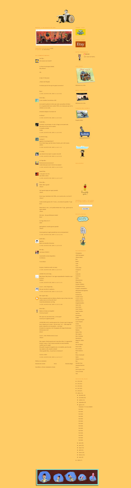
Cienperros (78, 269)
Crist (77, 271)
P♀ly (40, 151)
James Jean (78, 305)
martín (41, 238)
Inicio (55, 363)
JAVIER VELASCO (44, 273)
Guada (41, 122)
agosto (80, 404)
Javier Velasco (79, 309)
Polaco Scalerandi (80, 355)
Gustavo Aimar (79, 299)
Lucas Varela (79, 328)
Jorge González (79, 311)
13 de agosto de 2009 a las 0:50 (50, 245)
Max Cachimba (79, 336)
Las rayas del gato (80, 319)
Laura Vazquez (79, 321)
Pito (40, 249)
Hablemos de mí (79, 301)
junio (80, 445)
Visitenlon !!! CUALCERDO (85, 406)
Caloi (77, 263)
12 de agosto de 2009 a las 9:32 (50, 156)
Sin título (80, 409)
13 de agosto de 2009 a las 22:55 (50, 291)
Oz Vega (41, 160)
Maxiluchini (78, 338)
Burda (77, 261)
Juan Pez (78, 313)
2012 (78, 386)
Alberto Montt (79, 257)
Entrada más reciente (40, 363)
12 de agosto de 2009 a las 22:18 (50, 234)
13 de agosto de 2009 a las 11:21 (50, 282)
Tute (77, 373)
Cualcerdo (78, 274)
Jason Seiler (78, 307)
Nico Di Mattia (79, 344)
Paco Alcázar (79, 348)
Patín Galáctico (79, 350)
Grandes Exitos (79, 296)
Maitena (77, 330)
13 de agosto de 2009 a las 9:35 (50, 269)
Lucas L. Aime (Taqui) (44, 286)
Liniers (77, 323)
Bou (77, 259)
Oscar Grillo (79, 346)
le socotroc (46, 49)
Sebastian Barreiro (80, 365)
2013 (78, 383)
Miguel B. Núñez (80, 340)
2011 (78, 388)
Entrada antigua (69, 363)
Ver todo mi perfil (89, 56)
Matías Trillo (79, 332)
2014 (78, 381)
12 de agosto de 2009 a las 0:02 (50, 93)
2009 (78, 393)
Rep (76, 361)
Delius (77, 278)
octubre (81, 400)
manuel (41, 171)
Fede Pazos (78, 292)
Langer (77, 317)
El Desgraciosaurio (80, 286)
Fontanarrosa (79, 294)
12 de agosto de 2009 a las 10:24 (50, 167)
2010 (78, 390)
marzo (80, 452)
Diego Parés (78, 282)
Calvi (77, 265)
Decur (40, 182)
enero (80, 457)
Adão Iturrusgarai (80, 255)
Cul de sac (78, 276)
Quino (77, 357)
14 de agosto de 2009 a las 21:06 (50, 304)
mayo (80, 447)
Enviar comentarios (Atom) (48, 367)
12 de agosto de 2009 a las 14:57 (50, 178)
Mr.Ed (77, 342)
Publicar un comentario (40, 361)
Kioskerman (78, 315)
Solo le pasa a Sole (80, 369)
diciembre (81, 395)
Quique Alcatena (80, 359)
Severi (40, 97)
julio (80, 443)
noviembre (81, 397)
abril (80, 450)
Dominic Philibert (80, 284)
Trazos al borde (79, 371)
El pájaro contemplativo (81, 288)
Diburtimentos (79, 280)
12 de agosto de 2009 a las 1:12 (50, 147)
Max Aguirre (42, 295)
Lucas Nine (78, 325)
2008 (78, 460)
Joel (40, 58)
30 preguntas (79, 253)
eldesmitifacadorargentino (82, 290)
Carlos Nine (78, 267)
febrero (81, 455)
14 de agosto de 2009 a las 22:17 (50, 357)
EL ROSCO (42, 136)
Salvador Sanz (79, 363)
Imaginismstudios (80, 303)
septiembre (81, 402)
